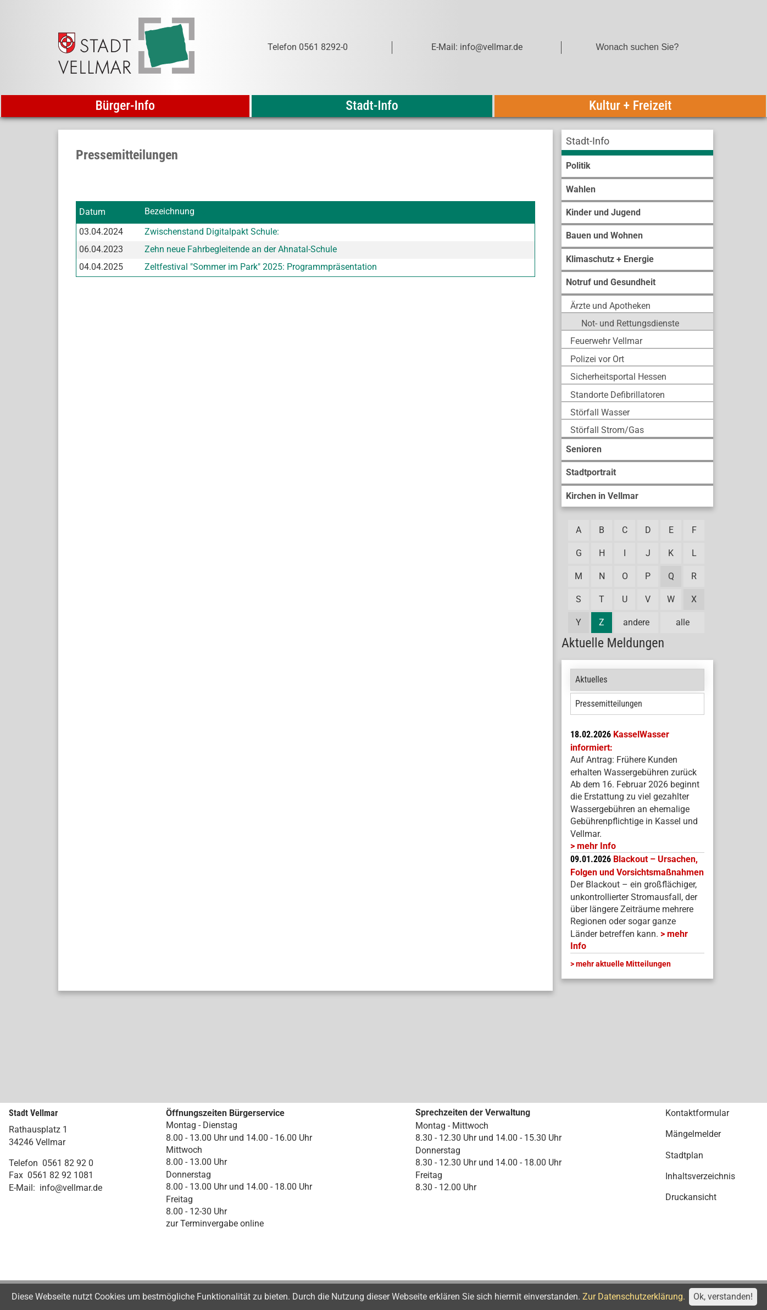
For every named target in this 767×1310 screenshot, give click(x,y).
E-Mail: (22, 1188)
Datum (92, 212)
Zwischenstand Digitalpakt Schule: (211, 231)
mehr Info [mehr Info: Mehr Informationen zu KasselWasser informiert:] (596, 846)
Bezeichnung (169, 212)
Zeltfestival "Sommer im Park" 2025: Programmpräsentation (260, 267)
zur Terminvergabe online (215, 1223)
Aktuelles (591, 679)
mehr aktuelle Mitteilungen (623, 963)
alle (683, 622)
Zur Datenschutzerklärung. (633, 1296)
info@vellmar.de (71, 1188)
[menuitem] (637, 143)
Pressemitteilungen (608, 703)
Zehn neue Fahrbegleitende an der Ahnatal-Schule (240, 249)
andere (636, 622)
